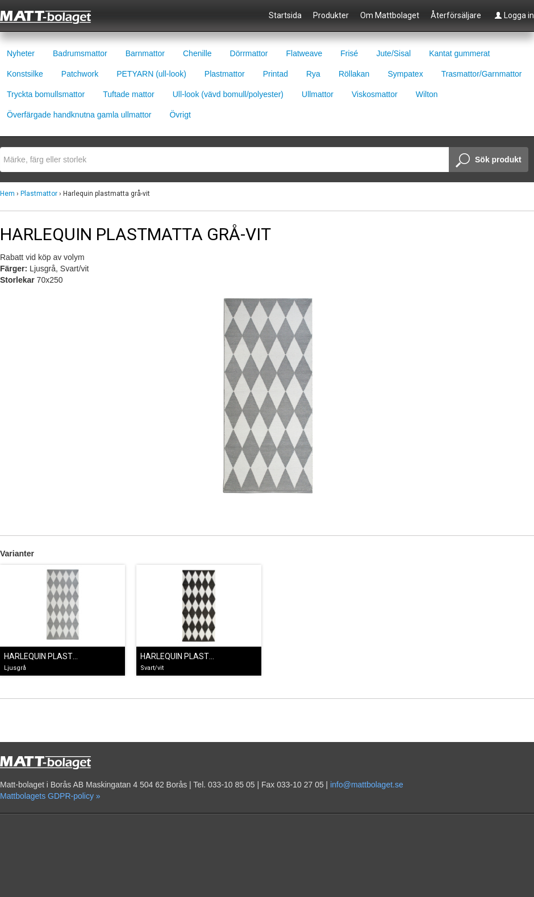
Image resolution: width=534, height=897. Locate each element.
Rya (313, 73)
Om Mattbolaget (389, 15)
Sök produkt (489, 161)
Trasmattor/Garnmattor (481, 73)
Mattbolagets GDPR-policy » (50, 795)
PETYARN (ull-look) (151, 73)
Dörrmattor (249, 53)
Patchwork (79, 73)
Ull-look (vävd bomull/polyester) (228, 94)
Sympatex (405, 73)
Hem (7, 194)
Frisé (349, 53)
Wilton (427, 94)
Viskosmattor (375, 94)
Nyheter (21, 53)
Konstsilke (25, 73)
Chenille (197, 53)
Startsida (285, 15)
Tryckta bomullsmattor (46, 94)
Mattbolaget (52, 16)
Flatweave (304, 53)
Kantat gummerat (459, 53)
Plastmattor (225, 73)
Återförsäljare (456, 15)
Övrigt (179, 114)
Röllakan (354, 73)
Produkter (331, 15)
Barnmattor (145, 53)
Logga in (514, 15)
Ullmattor (317, 94)
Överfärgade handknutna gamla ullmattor (79, 114)
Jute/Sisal (393, 53)
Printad (275, 73)
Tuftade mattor (129, 94)
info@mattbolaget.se (366, 784)
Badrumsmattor (80, 53)
